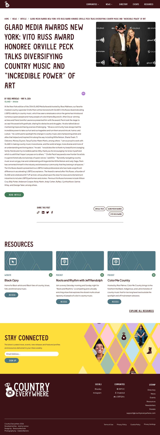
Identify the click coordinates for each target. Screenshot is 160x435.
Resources (148, 4)
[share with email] (38, 212)
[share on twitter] (47, 212)
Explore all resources (141, 310)
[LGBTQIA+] (83, 93)
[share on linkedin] (43, 212)
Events (136, 4)
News (14, 18)
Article (23, 18)
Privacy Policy (122, 424)
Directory (123, 4)
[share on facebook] (52, 212)
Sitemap (152, 384)
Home (7, 18)
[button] (92, 4)
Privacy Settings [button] (149, 424)
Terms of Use (108, 424)
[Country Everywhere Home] (7, 4)
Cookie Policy (135, 424)
